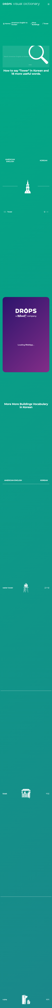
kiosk (5, 793)
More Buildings (35, 24)
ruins (5, 999)
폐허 (47, 999)
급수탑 (46, 587)
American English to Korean (19, 24)
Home (7, 24)
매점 (47, 793)
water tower (8, 587)
